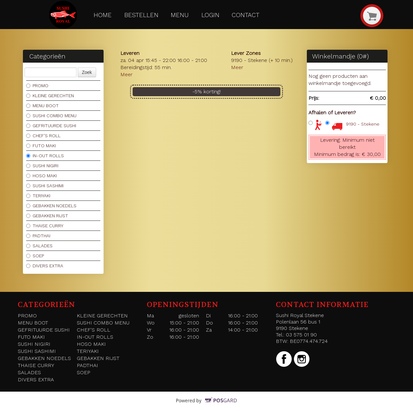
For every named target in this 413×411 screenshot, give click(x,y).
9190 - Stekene (362, 124)
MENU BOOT (42, 105)
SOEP (35, 255)
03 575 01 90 (301, 335)
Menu (180, 15)
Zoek (87, 72)
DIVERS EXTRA (44, 265)
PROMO (37, 85)
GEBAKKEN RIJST (47, 215)
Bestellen (141, 15)
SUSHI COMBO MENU (51, 115)
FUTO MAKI (41, 145)
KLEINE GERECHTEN (50, 95)
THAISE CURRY (44, 225)
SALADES (39, 245)
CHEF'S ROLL (43, 135)
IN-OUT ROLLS (45, 155)
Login (210, 15)
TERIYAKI (38, 195)
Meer (126, 74)
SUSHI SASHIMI (45, 185)
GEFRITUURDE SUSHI (51, 125)
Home (103, 15)
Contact (245, 15)
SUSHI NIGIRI (42, 165)
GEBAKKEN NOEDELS (51, 205)
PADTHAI (38, 235)
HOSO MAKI (41, 175)
